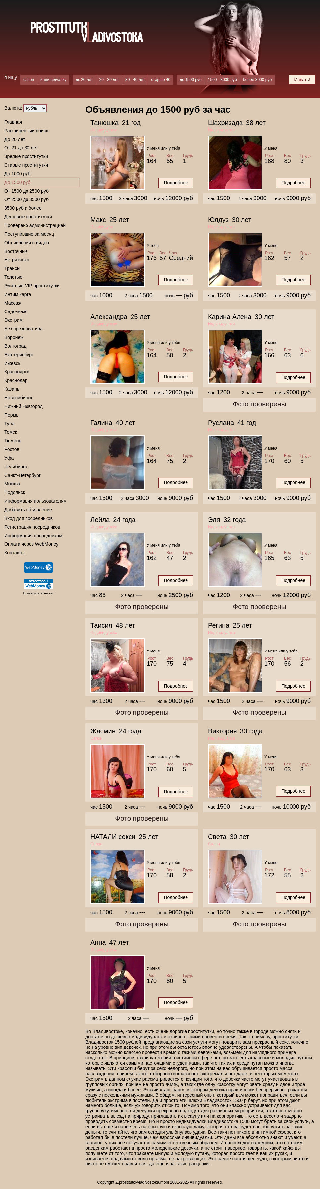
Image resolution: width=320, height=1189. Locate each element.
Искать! (302, 79)
